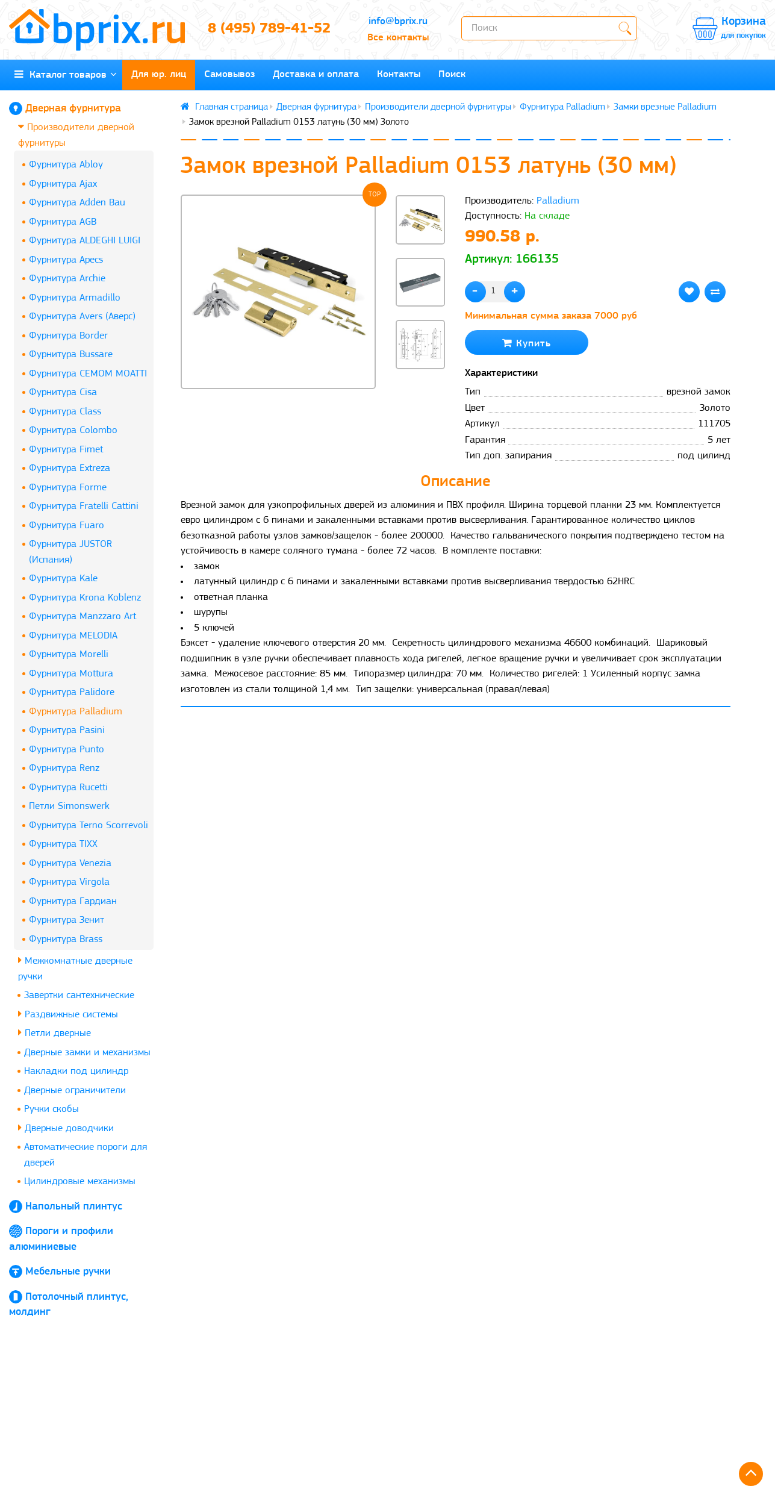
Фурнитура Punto (66, 749)
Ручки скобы (51, 1109)
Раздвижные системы (68, 1014)
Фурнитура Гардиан (73, 901)
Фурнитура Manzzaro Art (82, 616)
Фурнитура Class (65, 412)
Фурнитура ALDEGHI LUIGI (84, 241)
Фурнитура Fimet (66, 450)
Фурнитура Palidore (71, 692)
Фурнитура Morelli (68, 654)
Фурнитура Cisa (63, 392)
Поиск (451, 74)
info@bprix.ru (398, 21)
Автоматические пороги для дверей (85, 1155)
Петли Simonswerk (69, 806)
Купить (526, 343)
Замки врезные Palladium (665, 107)
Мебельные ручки (68, 1272)
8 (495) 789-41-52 (269, 29)
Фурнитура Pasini (67, 730)
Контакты (398, 74)
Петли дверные (54, 1032)
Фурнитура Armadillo (74, 298)
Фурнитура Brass (65, 939)
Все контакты (398, 38)
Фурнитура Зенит (66, 920)
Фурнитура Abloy (66, 165)
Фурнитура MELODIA (73, 636)
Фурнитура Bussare (71, 354)
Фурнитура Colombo (73, 430)
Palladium (558, 201)
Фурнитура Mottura (71, 674)
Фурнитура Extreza (69, 468)
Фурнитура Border (68, 336)
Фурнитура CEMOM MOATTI (88, 374)
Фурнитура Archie (67, 278)
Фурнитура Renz (64, 768)
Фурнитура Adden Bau (77, 203)
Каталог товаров (65, 74)
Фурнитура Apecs (66, 260)
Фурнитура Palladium (75, 712)
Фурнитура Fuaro (66, 525)
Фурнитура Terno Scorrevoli (88, 825)
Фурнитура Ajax (63, 184)
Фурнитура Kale (63, 578)
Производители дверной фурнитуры (76, 134)
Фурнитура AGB (62, 222)
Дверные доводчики (66, 1128)
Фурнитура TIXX (63, 844)
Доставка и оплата (316, 74)
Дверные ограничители (75, 1090)
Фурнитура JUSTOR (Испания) (70, 552)
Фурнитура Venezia (70, 863)
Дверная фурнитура (73, 108)
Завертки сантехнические (79, 995)
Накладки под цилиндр (76, 1071)
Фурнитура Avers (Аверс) (82, 316)
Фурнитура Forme (68, 487)
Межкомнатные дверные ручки (75, 968)
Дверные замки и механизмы (87, 1052)
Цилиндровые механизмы (79, 1181)
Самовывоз (229, 74)
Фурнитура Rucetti (68, 787)
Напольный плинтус (73, 1206)
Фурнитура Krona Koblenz (85, 598)
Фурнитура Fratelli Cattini (84, 506)
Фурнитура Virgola (69, 882)
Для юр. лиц (158, 74)
